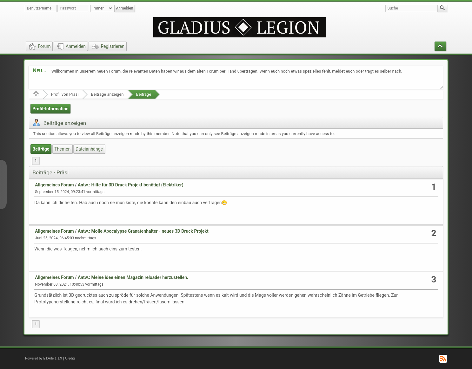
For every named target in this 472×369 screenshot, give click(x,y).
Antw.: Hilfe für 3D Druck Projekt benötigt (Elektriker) (130, 184)
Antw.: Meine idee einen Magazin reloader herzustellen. (133, 277)
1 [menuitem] (36, 161)
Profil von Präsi (65, 94)
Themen (62, 149)
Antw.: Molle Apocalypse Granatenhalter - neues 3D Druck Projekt (143, 231)
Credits (70, 358)
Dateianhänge (89, 149)
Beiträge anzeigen (107, 94)
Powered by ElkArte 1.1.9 (43, 358)
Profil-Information (50, 108)
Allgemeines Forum (54, 184)
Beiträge (143, 94)
